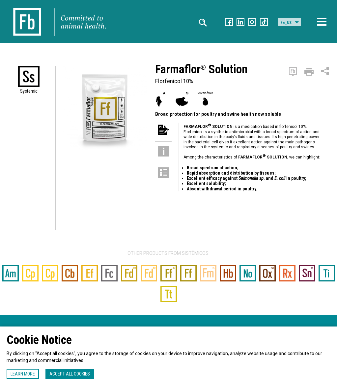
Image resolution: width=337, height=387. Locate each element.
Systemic (29, 91)
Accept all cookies (69, 373)
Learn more (23, 373)
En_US (286, 22)
